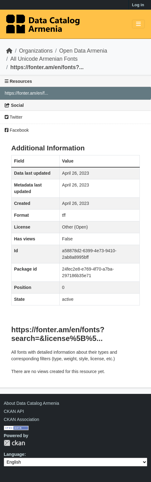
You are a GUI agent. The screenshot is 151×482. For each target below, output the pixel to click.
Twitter (13, 117)
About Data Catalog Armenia (31, 403)
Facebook (17, 130)
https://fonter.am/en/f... (26, 93)
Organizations (36, 51)
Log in (138, 4)
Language (14, 454)
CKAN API (14, 411)
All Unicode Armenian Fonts (44, 59)
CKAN (14, 443)
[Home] (9, 51)
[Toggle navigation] (138, 24)
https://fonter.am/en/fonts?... (47, 67)
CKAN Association (21, 419)
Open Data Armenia (83, 51)
